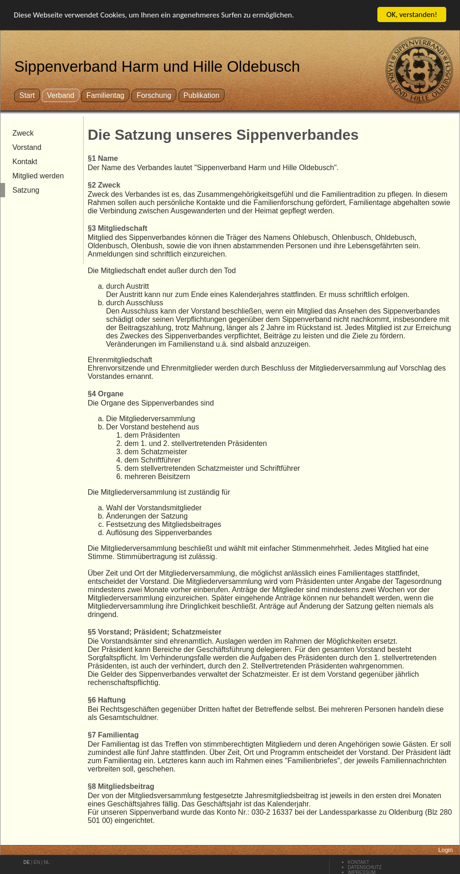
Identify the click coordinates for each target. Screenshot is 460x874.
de (26, 862)
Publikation (201, 95)
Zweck (23, 133)
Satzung (25, 190)
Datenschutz (365, 867)
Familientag (105, 95)
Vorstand (26, 147)
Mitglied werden (38, 176)
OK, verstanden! (412, 14)
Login (445, 849)
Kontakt (24, 162)
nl (47, 862)
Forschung (153, 95)
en (37, 862)
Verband (60, 95)
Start (27, 95)
